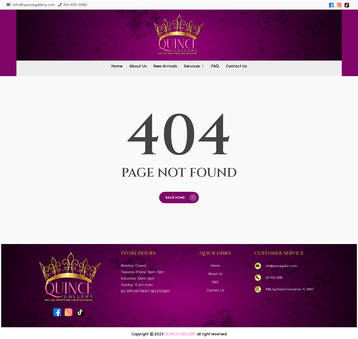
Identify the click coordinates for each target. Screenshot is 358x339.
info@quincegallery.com (33, 5)
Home (215, 266)
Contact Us (215, 290)
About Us (215, 274)
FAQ (215, 282)
